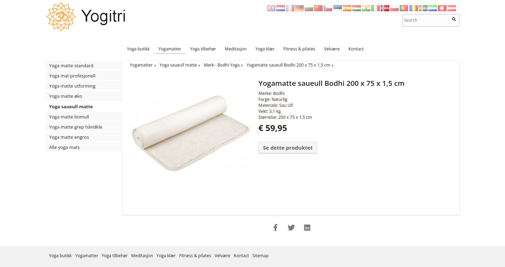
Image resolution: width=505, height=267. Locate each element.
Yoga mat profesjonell (72, 76)
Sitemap (260, 256)
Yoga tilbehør (203, 49)
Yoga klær (265, 49)
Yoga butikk (138, 49)
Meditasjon (236, 49)
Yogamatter (170, 49)
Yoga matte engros (69, 137)
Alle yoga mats (64, 147)
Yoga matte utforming (72, 86)
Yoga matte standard (71, 65)
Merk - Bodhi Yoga (222, 65)
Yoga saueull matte (71, 106)
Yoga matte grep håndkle (75, 127)
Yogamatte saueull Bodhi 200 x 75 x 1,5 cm (288, 65)
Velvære (332, 49)
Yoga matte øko (65, 96)
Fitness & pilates (299, 49)
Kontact (356, 49)
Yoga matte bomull (69, 117)
